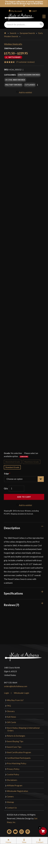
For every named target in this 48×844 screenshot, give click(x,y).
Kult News (11, 716)
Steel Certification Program (19, 752)
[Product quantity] (16, 488)
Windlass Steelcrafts (13, 44)
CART (34, 11)
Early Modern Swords (29, 75)
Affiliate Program (14, 785)
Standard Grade (12, 467)
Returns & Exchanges (16, 735)
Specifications (13, 593)
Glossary (11, 711)
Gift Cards (11, 722)
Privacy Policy (13, 769)
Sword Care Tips (14, 747)
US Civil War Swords (15, 80)
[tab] (24, 528)
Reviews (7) (11, 605)
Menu (44, 17)
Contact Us (12, 807)
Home (5, 32)
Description (12, 528)
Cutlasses (30, 85)
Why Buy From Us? (15, 700)
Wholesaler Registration (17, 791)
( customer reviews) (25, 62)
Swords (13, 33)
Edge (7, 473)
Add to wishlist (24, 92)
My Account (16, 11)
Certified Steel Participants (19, 758)
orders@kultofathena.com (15, 686)
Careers (10, 796)
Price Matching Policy (16, 763)
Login (6, 693)
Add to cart (24, 497)
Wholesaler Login (21, 693)
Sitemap (10, 802)
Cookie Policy (13, 774)
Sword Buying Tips (15, 741)
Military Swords (13, 85)
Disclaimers (12, 780)
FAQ (9, 705)
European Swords (27, 33)
